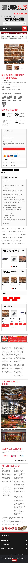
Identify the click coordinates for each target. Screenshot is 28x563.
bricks (5, 297)
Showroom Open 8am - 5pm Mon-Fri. (14, 0)
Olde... (3, 285)
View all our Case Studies (20, 460)
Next (21, 68)
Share (7, 169)
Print (5, 172)
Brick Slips (8, 36)
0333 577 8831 (12, 16)
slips (11, 297)
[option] (5, 456)
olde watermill (7, 300)
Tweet (3, 169)
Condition (4, 80)
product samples (11, 243)
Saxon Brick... (22, 264)
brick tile (15, 300)
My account (5, 545)
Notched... (13, 264)
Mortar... (3, 264)
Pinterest (16, 169)
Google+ (11, 169)
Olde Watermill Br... (4, 320)
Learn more (23, 561)
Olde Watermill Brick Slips (17, 36)
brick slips (18, 297)
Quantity (5, 135)
